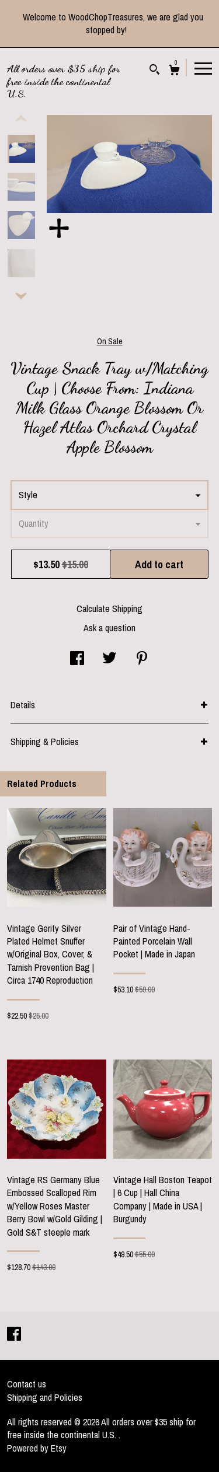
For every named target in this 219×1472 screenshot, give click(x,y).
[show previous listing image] (21, 119)
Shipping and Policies (44, 1397)
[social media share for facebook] (77, 659)
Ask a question (109, 627)
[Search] (154, 71)
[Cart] (174, 71)
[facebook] (14, 1334)
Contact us (26, 1383)
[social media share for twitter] (109, 659)
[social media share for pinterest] (142, 659)
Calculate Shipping (109, 608)
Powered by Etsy (37, 1448)
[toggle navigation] (203, 67)
